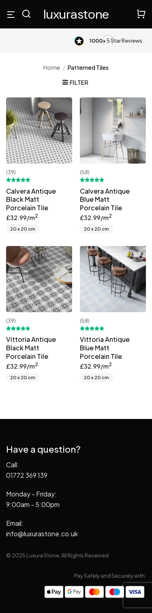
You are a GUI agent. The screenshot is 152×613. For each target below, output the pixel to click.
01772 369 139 (26, 475)
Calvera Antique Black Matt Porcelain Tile (31, 199)
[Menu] (11, 14)
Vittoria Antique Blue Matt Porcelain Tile (105, 347)
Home (51, 67)
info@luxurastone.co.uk (42, 533)
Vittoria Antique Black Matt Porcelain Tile (31, 347)
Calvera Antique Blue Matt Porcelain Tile (105, 199)
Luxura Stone (76, 14)
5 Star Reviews (116, 40)
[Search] (26, 14)
